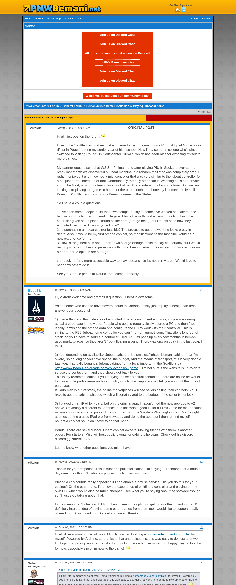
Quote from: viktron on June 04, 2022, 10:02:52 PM (89, 569)
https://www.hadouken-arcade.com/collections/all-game (96, 368)
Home (28, 18)
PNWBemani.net (35, 106)
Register (206, 18)
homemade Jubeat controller (168, 534)
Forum (39, 18)
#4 (201, 562)
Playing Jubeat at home (148, 106)
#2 (201, 461)
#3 (201, 527)
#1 (201, 289)
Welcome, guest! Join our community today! (118, 95)
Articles (69, 18)
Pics (80, 18)
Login (194, 18)
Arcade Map (54, 18)
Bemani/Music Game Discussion (107, 106)
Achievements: (34, 327)
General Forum (72, 106)
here (124, 221)
